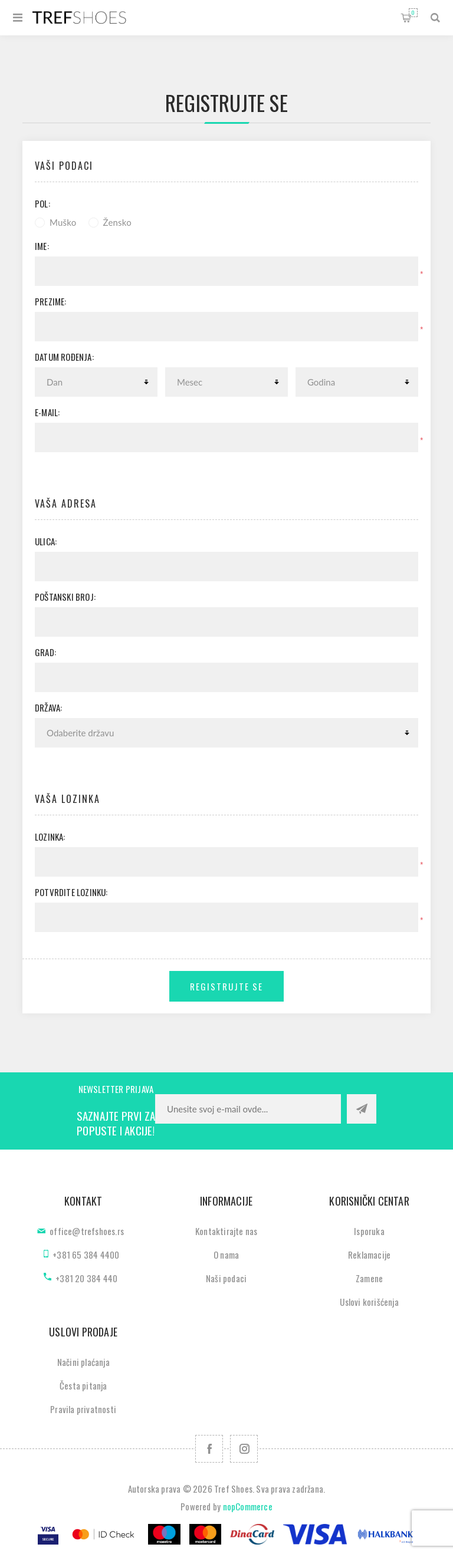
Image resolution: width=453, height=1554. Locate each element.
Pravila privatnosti (83, 1408)
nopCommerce (248, 1506)
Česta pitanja (83, 1385)
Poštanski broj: (65, 596)
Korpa (413, 12)
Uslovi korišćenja (369, 1301)
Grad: (45, 652)
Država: (48, 707)
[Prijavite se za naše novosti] (248, 1109)
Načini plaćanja (83, 1361)
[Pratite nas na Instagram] (244, 1449)
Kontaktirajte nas (226, 1230)
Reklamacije (369, 1254)
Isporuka (369, 1230)
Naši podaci (226, 1278)
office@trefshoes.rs (87, 1230)
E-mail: (47, 412)
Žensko (117, 222)
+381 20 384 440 (86, 1278)
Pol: (42, 203)
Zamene (369, 1278)
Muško (63, 222)
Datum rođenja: (64, 356)
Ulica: (46, 541)
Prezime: (51, 301)
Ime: (42, 245)
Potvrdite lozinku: (71, 891)
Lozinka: (50, 836)
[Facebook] (209, 1449)
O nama (226, 1254)
